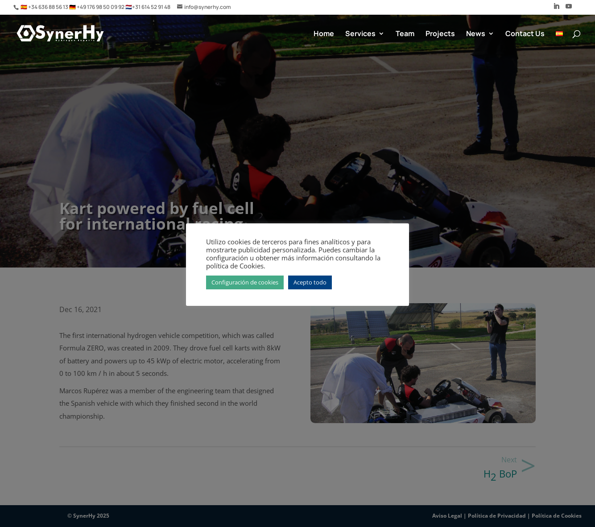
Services (360, 34)
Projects (440, 34)
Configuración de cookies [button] (244, 282)
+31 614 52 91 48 (151, 7)
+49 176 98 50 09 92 (101, 7)
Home (324, 34)
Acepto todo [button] (309, 282)
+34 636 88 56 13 (48, 7)
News (475, 34)
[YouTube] (569, 9)
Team (405, 34)
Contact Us (525, 34)
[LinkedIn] (556, 9)
